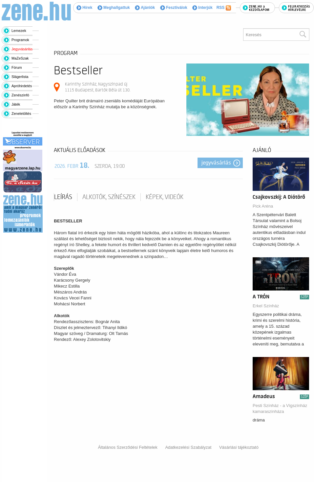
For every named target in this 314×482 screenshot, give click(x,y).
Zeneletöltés (21, 113)
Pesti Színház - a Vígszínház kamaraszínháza (280, 408)
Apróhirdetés (21, 86)
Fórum (16, 67)
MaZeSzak (20, 58)
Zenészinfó (20, 95)
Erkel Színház (266, 305)
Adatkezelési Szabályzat (188, 447)
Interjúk (202, 7)
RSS (224, 8)
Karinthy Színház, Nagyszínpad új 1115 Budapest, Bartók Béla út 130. (97, 87)
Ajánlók (145, 7)
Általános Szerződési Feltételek (127, 447)
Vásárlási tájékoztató (239, 447)
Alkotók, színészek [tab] (109, 197)
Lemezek (18, 31)
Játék (15, 104)
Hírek (84, 7)
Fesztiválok (173, 7)
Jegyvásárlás (21, 49)
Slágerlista (19, 77)
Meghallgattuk (113, 7)
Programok (20, 40)
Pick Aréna (263, 206)
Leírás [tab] (63, 197)
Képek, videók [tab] (164, 197)
